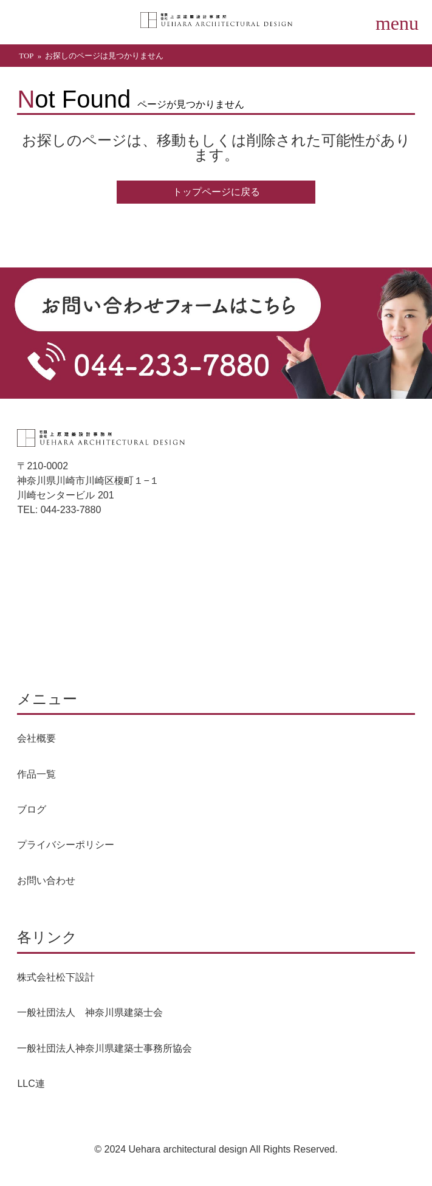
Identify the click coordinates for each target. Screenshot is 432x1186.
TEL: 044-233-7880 (59, 510)
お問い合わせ (46, 880)
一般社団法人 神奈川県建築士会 (90, 1012)
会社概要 (36, 738)
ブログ (31, 809)
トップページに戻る (216, 192)
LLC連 (30, 1083)
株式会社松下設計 (56, 977)
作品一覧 (36, 774)
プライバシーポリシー (65, 845)
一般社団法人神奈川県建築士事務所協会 (104, 1048)
